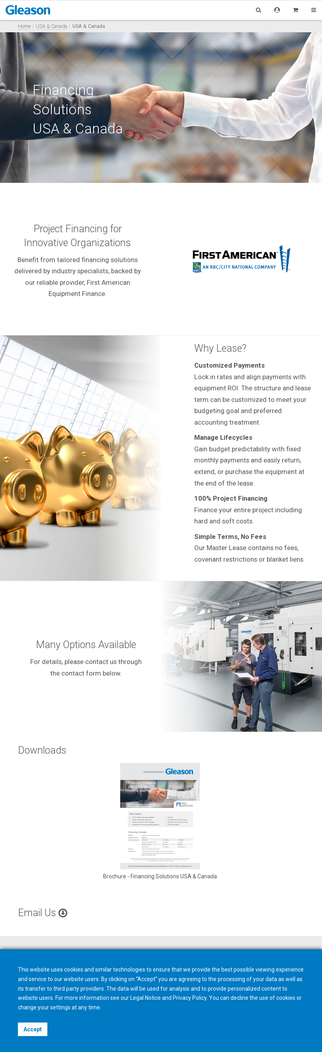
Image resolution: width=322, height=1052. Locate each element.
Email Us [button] (42, 913)
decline (239, 998)
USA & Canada (51, 26)
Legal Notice (145, 998)
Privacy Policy (190, 998)
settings (60, 1007)
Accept (32, 1029)
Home (24, 26)
